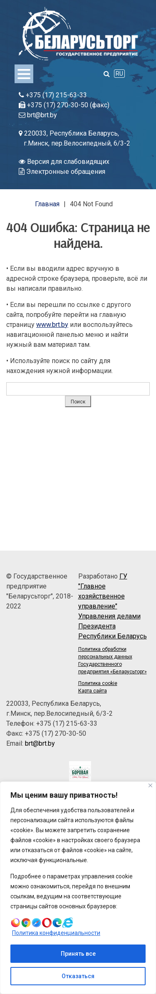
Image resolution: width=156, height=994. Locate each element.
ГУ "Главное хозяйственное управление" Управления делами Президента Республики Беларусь (112, 606)
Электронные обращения (62, 172)
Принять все (78, 953)
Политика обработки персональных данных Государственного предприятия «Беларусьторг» (112, 660)
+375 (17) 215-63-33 (53, 95)
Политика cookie (97, 683)
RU (119, 73)
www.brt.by (52, 325)
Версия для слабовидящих (64, 162)
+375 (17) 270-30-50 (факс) (64, 105)
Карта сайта (92, 691)
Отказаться (78, 976)
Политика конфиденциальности (56, 933)
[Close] (150, 785)
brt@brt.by (38, 115)
